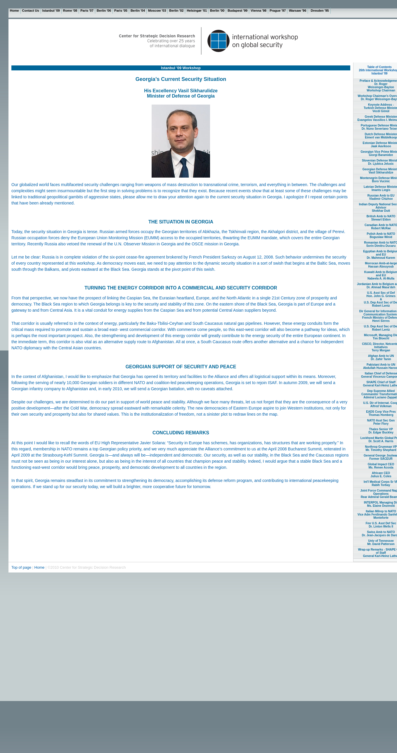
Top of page (21, 567)
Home (39, 567)
